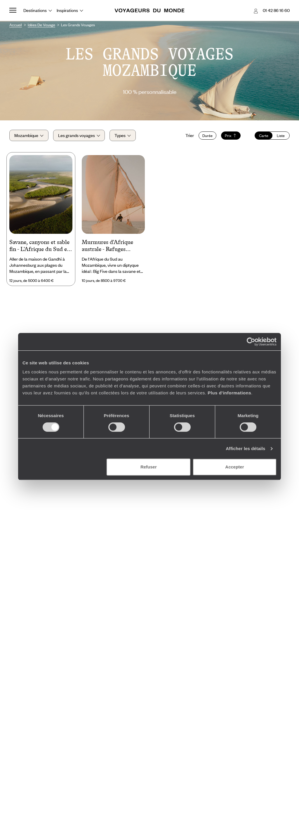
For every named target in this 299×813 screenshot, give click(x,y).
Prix (231, 135)
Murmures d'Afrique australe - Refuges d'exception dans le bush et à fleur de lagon (112, 246)
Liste (281, 135)
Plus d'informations (229, 392)
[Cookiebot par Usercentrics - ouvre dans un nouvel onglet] (251, 341)
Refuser (148, 466)
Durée (207, 135)
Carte (263, 135)
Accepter (234, 466)
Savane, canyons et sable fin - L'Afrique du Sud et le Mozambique (39, 246)
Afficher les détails (245, 448)
